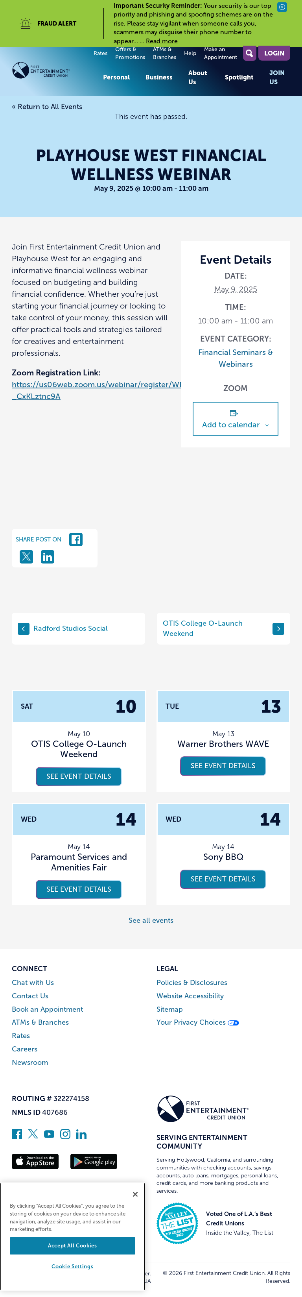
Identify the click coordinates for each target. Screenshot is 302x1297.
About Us (197, 77)
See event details (78, 776)
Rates (100, 53)
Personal (116, 77)
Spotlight (239, 77)
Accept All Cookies (72, 1246)
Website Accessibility (190, 996)
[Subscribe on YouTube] (49, 1137)
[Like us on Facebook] (17, 1137)
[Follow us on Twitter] (33, 1137)
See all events (151, 920)
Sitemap (170, 1009)
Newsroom (30, 1062)
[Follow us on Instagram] (65, 1137)
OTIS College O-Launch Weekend (223, 628)
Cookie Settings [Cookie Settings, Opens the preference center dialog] (72, 1266)
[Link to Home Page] (53, 71)
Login (274, 53)
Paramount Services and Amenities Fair (79, 862)
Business (159, 77)
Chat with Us (33, 983)
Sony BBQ (223, 857)
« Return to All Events (47, 107)
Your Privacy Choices (198, 1022)
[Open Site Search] (249, 53)
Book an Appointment (47, 1009)
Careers (24, 1049)
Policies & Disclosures (192, 983)
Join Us (277, 77)
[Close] (135, 1194)
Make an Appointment (220, 53)
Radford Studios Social (63, 629)
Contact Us (30, 996)
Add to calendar (231, 424)
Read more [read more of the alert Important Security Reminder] (162, 41)
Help (190, 53)
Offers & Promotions (130, 53)
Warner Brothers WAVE (223, 744)
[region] (72, 1236)
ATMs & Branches (164, 53)
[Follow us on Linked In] (81, 1137)
